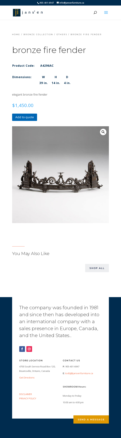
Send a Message (91, 419)
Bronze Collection (38, 34)
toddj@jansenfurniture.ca (79, 373)
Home (16, 34)
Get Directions (27, 377)
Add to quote (24, 117)
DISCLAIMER (25, 394)
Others (61, 34)
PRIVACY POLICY (27, 398)
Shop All (97, 268)
